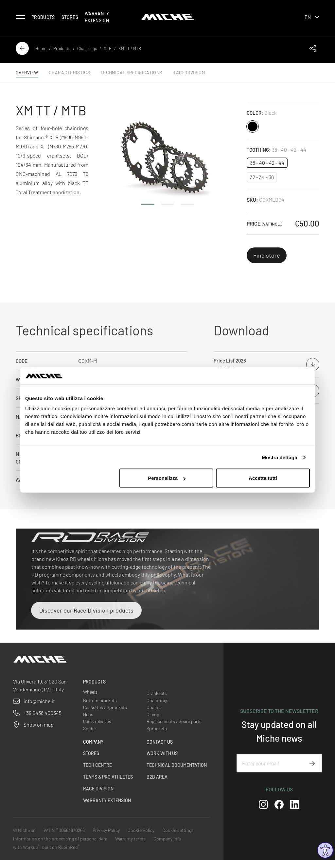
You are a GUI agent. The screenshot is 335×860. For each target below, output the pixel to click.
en (312, 17)
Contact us (160, 742)
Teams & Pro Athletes (108, 777)
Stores (70, 17)
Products (43, 17)
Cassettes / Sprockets (105, 707)
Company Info (167, 838)
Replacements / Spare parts (174, 721)
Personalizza (166, 478)
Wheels (90, 692)
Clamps (154, 714)
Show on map (39, 724)
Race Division (98, 788)
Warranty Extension (97, 17)
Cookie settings (178, 830)
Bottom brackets (100, 700)
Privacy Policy (106, 830)
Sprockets (157, 728)
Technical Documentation (177, 765)
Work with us (162, 753)
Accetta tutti (263, 478)
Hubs (88, 714)
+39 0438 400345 (43, 713)
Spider (89, 728)
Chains (154, 707)
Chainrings (87, 48)
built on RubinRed (60, 847)
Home (40, 48)
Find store (266, 255)
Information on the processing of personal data (60, 838)
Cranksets (157, 693)
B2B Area (157, 777)
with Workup (26, 847)
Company (93, 742)
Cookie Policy (141, 830)
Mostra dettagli (279, 457)
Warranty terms (130, 838)
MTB (108, 48)
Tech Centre (97, 765)
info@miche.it (39, 701)
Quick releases (97, 721)
